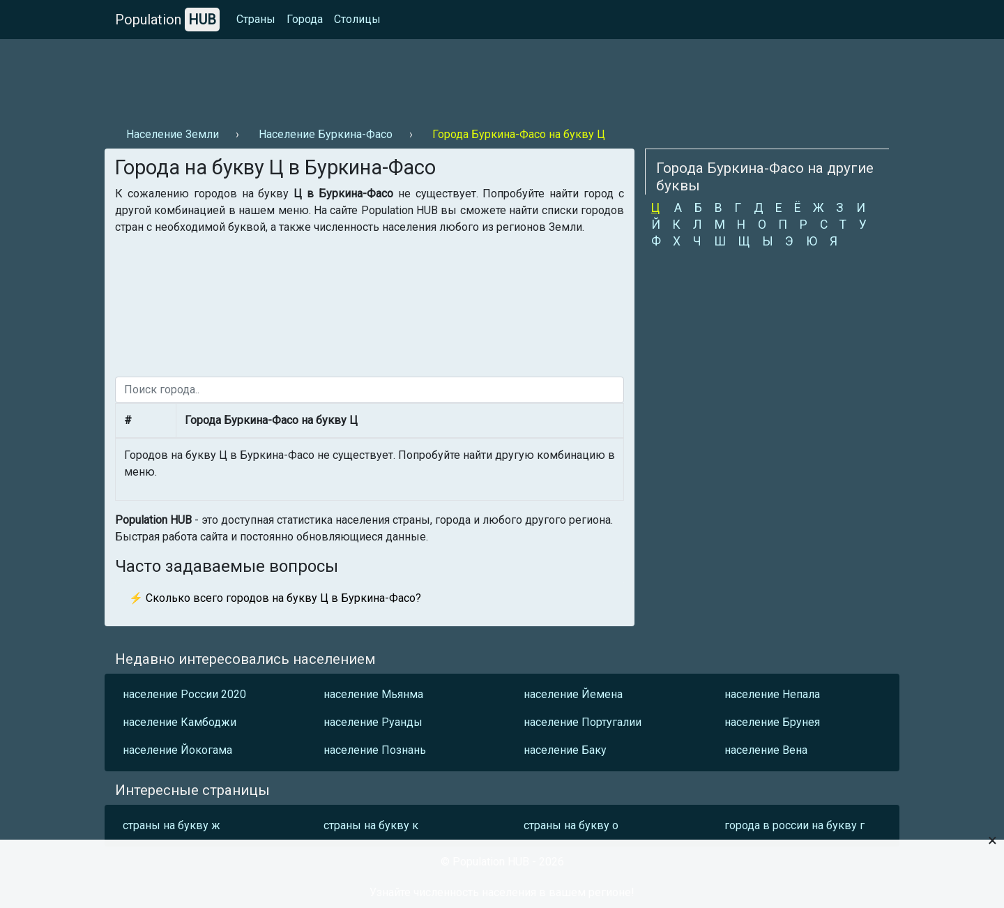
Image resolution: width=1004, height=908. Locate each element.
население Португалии (582, 722)
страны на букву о (571, 825)
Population (167, 19)
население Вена (765, 750)
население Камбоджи (179, 722)
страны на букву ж (171, 825)
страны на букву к (371, 825)
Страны (255, 19)
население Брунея (772, 722)
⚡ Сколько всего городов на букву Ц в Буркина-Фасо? (275, 598)
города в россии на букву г (794, 825)
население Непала (772, 694)
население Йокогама (177, 750)
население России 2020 (184, 694)
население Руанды (373, 722)
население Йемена (573, 694)
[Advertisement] (358, 77)
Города (305, 19)
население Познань (375, 750)
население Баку (565, 750)
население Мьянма (373, 694)
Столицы (357, 19)
